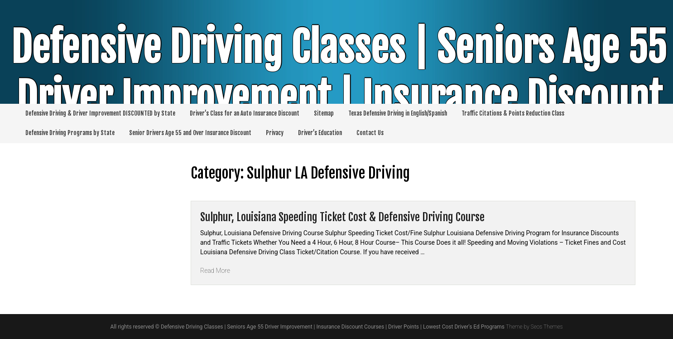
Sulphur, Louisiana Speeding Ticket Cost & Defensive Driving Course (342, 217)
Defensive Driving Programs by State (70, 132)
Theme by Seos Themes (534, 327)
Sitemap (324, 113)
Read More (215, 270)
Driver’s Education (320, 132)
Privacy (275, 132)
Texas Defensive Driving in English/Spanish (397, 113)
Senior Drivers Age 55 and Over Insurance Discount (190, 132)
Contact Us (370, 132)
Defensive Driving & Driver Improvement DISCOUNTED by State (100, 113)
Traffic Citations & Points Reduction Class (512, 113)
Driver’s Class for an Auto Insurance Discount (244, 113)
